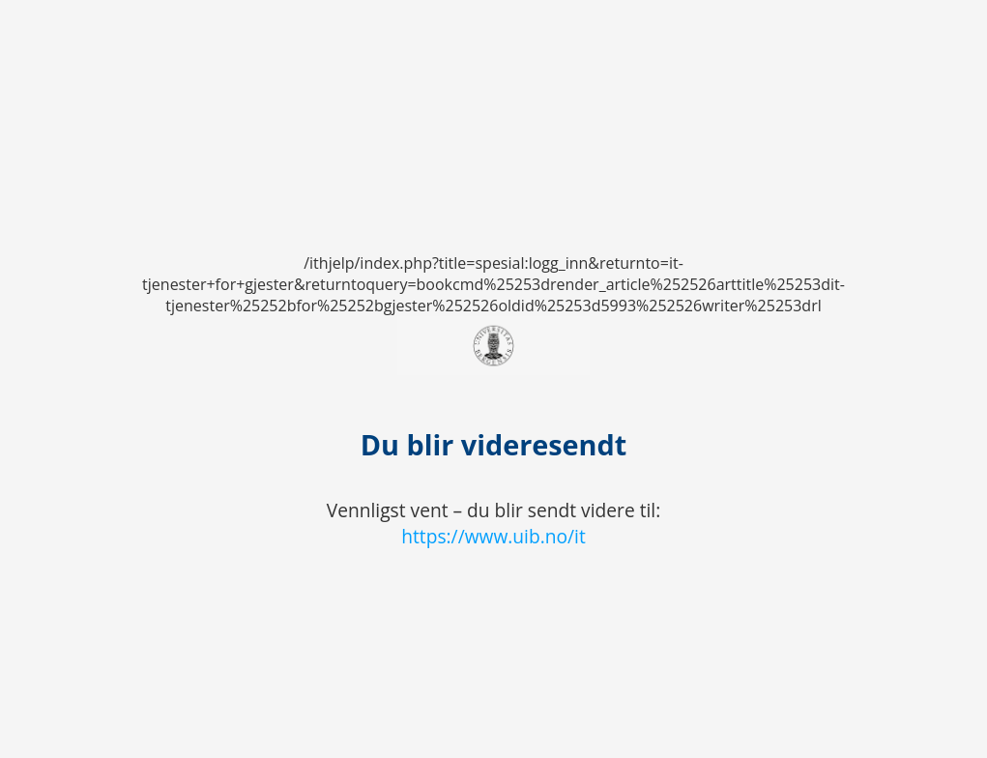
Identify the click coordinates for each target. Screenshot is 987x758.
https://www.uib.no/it (493, 536)
